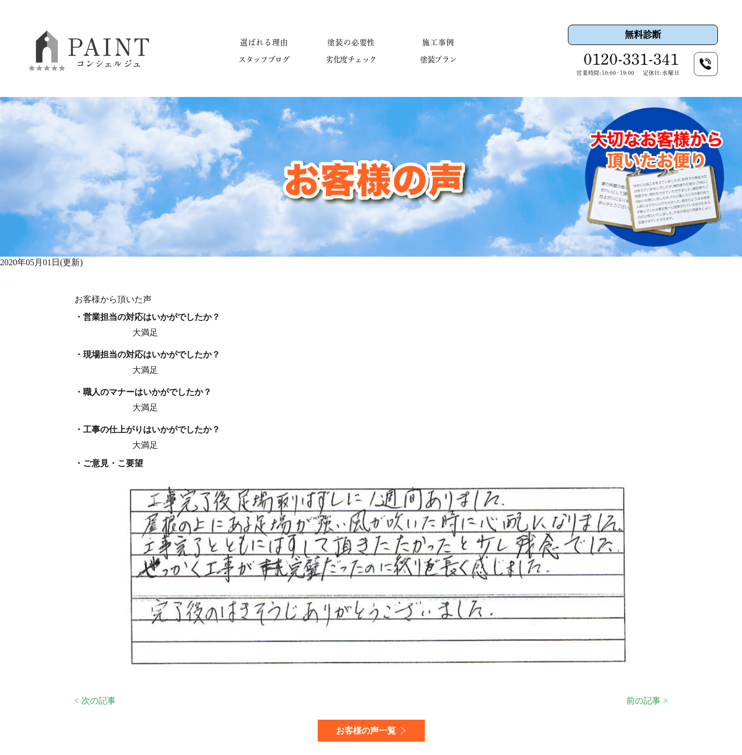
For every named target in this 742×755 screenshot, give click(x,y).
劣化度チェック (351, 59)
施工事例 (438, 42)
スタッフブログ (263, 59)
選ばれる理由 (264, 42)
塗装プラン (438, 59)
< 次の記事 (95, 700)
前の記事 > (647, 700)
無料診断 (643, 34)
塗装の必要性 (351, 42)
